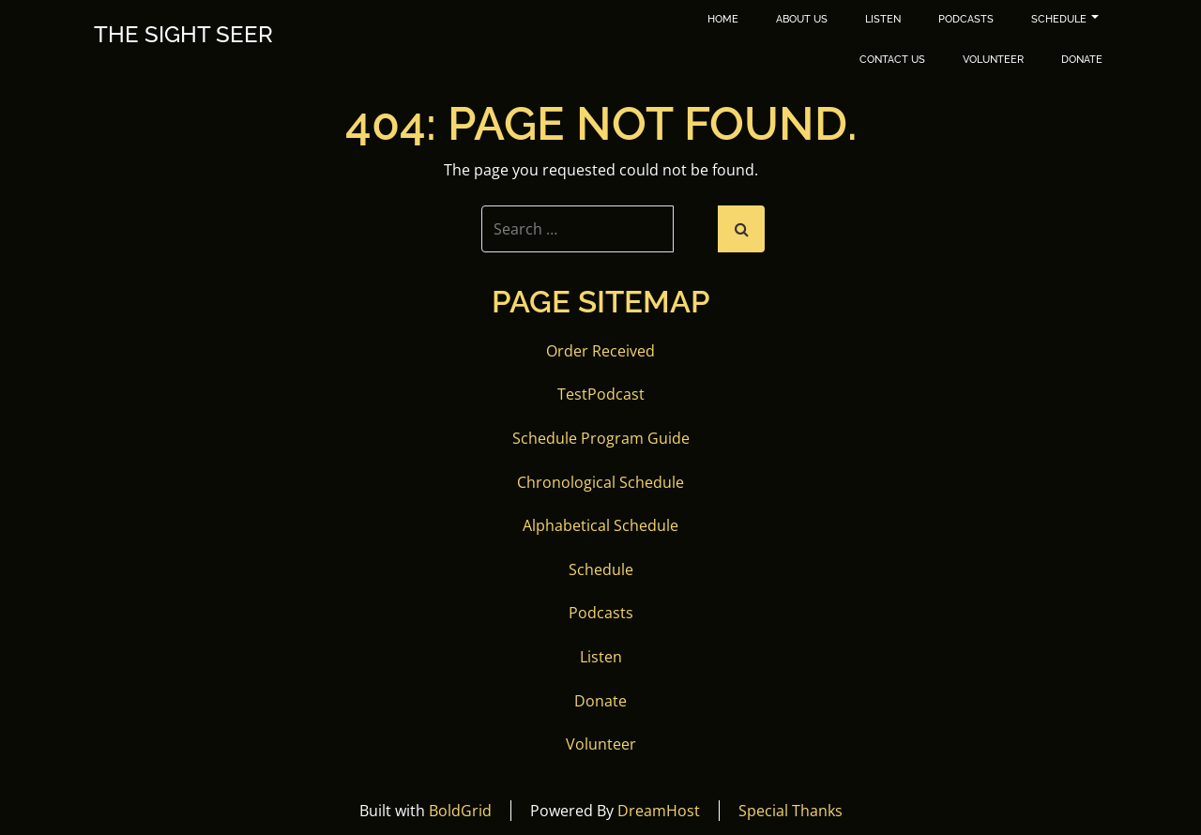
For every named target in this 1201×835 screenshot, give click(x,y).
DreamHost (658, 810)
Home (722, 19)
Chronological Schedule (600, 482)
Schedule (1065, 19)
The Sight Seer (183, 35)
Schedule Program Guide (601, 438)
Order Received (600, 351)
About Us (802, 19)
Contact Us (892, 59)
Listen (883, 19)
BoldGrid (460, 810)
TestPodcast (601, 394)
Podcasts (966, 19)
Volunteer (993, 59)
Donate (1081, 59)
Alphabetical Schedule (600, 525)
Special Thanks (790, 810)
